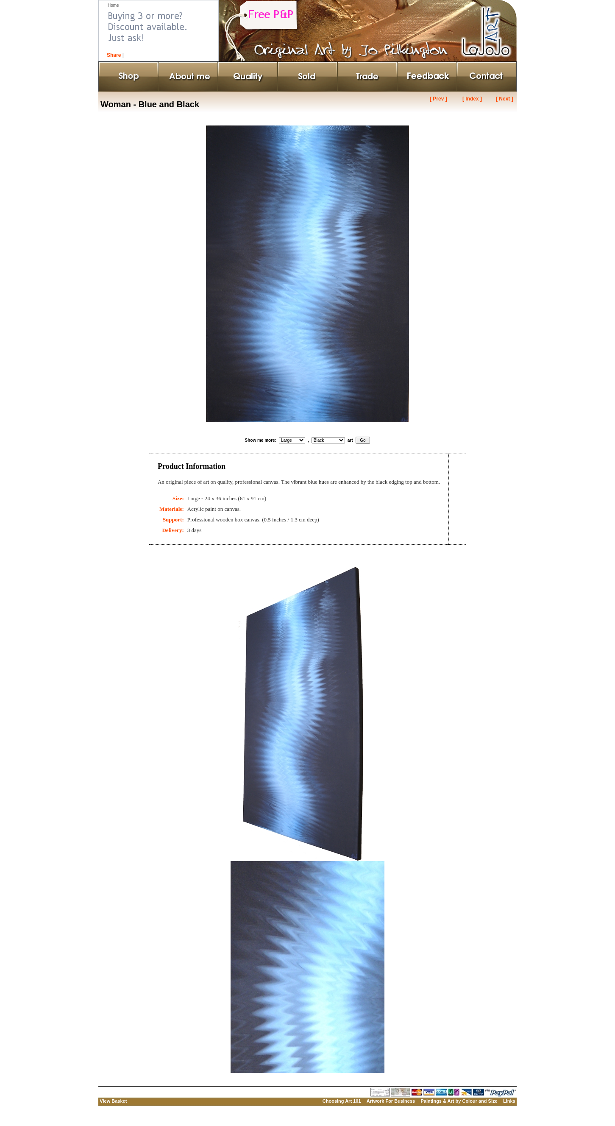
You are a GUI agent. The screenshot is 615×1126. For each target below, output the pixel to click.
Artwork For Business (391, 1101)
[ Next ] (504, 99)
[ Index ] (472, 99)
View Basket (113, 1101)
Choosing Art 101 (342, 1101)
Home (113, 5)
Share (114, 55)
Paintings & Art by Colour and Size (458, 1101)
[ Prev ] (438, 99)
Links (509, 1101)
